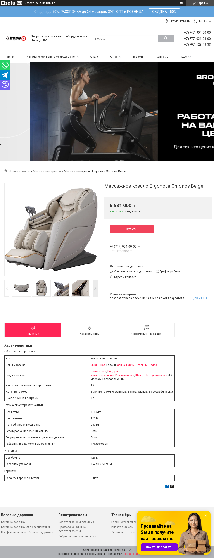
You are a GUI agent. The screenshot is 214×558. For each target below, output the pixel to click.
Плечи (130, 364)
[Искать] (166, 38)
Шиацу (139, 375)
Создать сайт (33, 3)
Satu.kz (126, 549)
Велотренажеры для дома (76, 521)
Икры (94, 364)
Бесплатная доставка (128, 266)
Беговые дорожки (13, 521)
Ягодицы (141, 364)
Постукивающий (156, 375)
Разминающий (124, 375)
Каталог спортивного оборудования (51, 56)
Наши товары (20, 171)
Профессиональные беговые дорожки (27, 532)
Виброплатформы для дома (77, 536)
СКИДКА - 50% (164, 12)
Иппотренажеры (122, 527)
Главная (9, 56)
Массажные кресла (47, 171)
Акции (94, 56)
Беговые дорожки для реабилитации (26, 527)
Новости (138, 56)
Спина (121, 364)
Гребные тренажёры (125, 521)
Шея (102, 364)
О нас (113, 56)
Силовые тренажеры (125, 532)
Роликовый (98, 371)
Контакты (162, 56)
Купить (131, 229)
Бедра (153, 364)
